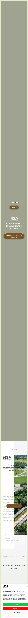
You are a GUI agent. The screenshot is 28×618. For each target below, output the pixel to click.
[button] (27, 586)
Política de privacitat (17, 616)
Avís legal (24, 616)
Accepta (15, 604)
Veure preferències (15, 612)
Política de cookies (8, 616)
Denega (15, 608)
